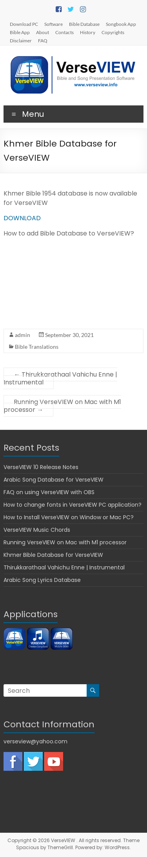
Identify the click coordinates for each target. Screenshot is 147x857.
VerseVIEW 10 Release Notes (41, 467)
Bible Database (84, 24)
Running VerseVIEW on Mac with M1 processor (62, 405)
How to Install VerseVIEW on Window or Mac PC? (69, 517)
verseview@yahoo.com (35, 741)
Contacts (64, 32)
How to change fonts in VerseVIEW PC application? (73, 505)
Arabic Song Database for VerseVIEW (53, 480)
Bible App (20, 32)
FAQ (42, 40)
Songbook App (121, 24)
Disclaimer (21, 40)
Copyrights (113, 32)
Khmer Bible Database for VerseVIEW (53, 555)
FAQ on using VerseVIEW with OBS (49, 492)
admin (22, 335)
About (42, 32)
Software (53, 24)
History (87, 32)
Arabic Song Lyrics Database (42, 580)
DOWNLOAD (22, 218)
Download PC (24, 24)
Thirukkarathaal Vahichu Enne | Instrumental (60, 378)
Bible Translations (36, 346)
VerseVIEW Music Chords (37, 530)
